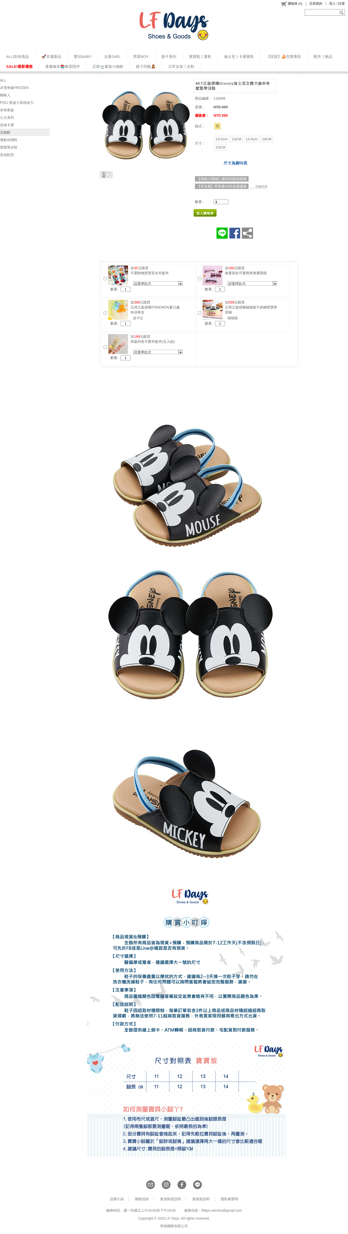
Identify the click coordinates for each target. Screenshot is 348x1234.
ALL (3, 80)
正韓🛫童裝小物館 (107, 66)
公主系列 (7, 117)
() (291, 3)
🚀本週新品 (51, 56)
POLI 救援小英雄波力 (17, 103)
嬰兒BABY (82, 56)
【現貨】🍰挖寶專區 (283, 56)
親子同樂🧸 (146, 66)
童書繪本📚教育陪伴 (62, 66)
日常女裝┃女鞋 (181, 66)
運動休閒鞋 (8, 140)
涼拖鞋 (5, 132)
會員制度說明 (170, 1199)
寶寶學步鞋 (8, 147)
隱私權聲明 (229, 1199)
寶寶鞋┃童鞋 (200, 56)
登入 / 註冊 (337, 3)
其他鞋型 (7, 155)
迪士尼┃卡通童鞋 (239, 56)
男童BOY (141, 56)
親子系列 (168, 56)
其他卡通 (7, 125)
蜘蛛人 (5, 95)
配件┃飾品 (323, 56)
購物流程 (142, 1199)
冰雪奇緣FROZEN (14, 88)
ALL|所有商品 (17, 56)
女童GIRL (112, 56)
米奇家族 (7, 110)
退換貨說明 (201, 1199)
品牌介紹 (117, 1199)
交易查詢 (315, 3)
